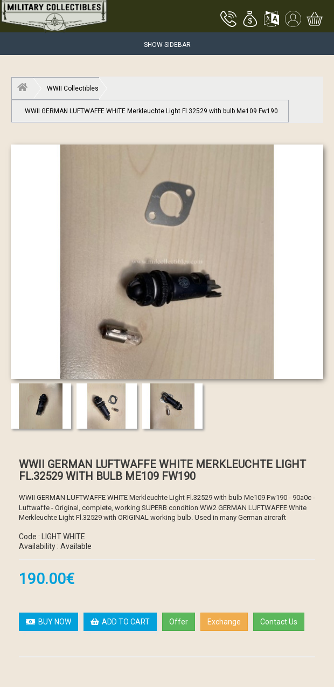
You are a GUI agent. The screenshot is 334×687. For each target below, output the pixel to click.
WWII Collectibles (73, 88)
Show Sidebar (167, 45)
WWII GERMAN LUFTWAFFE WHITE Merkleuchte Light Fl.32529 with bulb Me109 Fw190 (151, 111)
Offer (178, 621)
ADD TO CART (120, 621)
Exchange (224, 621)
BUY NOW (48, 621)
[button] (250, 20)
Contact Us (278, 621)
